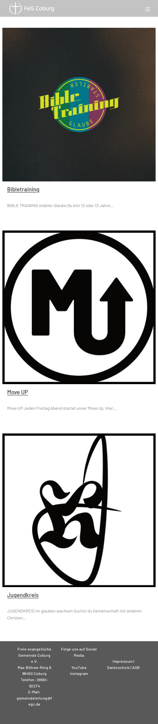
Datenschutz (119, 667)
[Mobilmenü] (147, 8)
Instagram (79, 673)
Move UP (17, 391)
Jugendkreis (23, 594)
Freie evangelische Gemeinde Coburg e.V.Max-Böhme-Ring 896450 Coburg (34, 661)
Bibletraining (23, 189)
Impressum (123, 661)
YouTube (79, 667)
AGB (136, 667)
